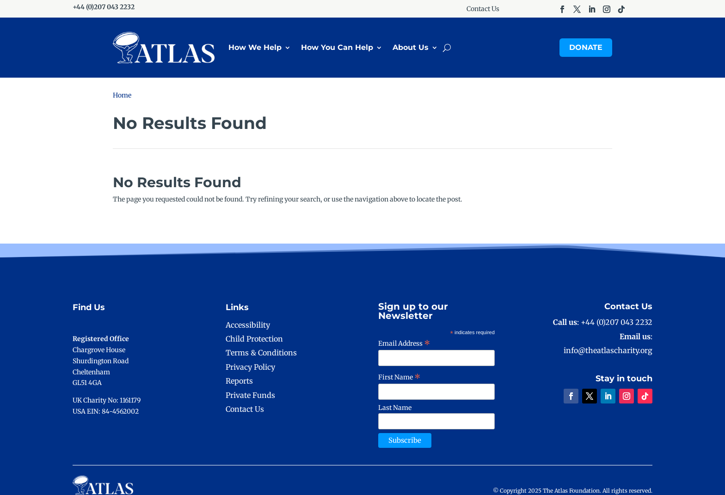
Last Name (395, 407)
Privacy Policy (250, 367)
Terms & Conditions (261, 352)
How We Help (255, 47)
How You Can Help (337, 47)
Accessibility (248, 325)
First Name (399, 377)
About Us (411, 47)
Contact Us (483, 9)
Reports (239, 380)
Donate (585, 47)
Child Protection (254, 338)
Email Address (404, 343)
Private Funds (250, 395)
